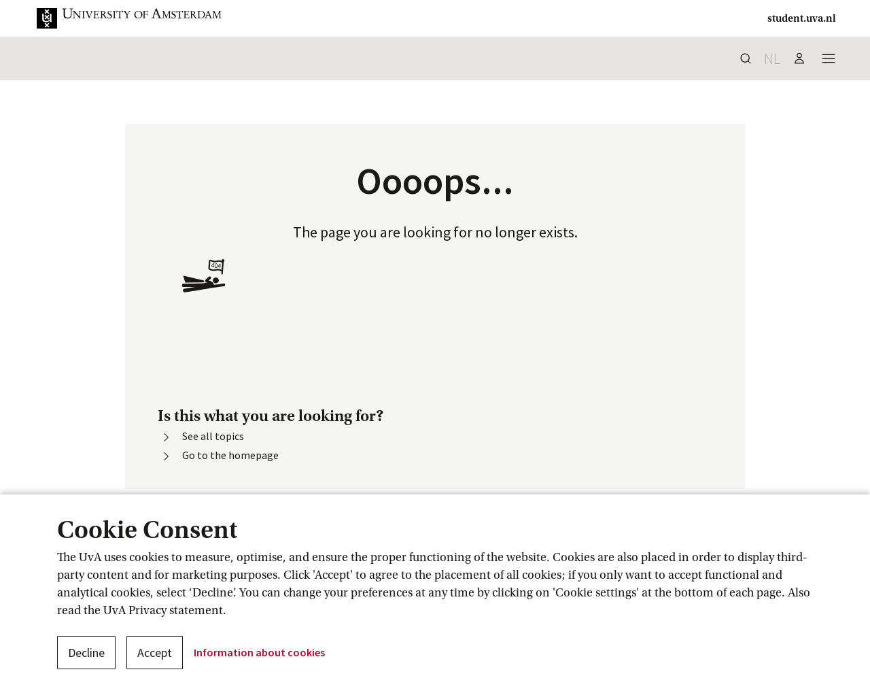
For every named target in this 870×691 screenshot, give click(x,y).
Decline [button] (86, 652)
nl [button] (772, 58)
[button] (140, 18)
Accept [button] (154, 652)
